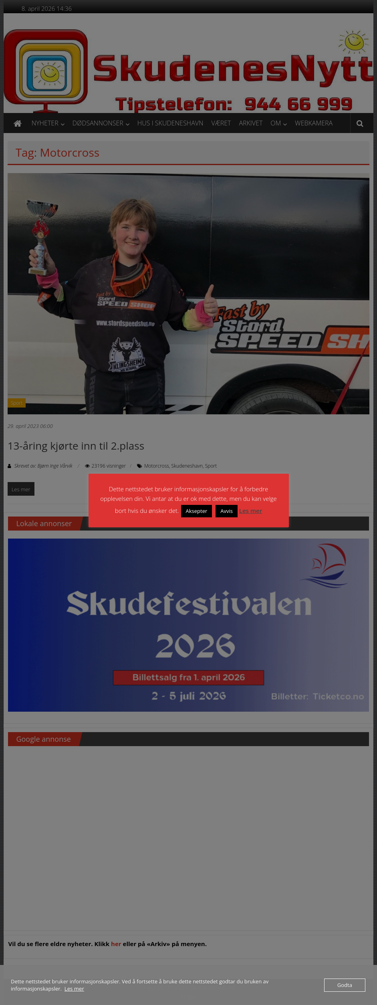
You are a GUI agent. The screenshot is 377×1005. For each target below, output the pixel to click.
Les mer (250, 511)
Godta (344, 985)
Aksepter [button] (197, 511)
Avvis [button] (226, 511)
